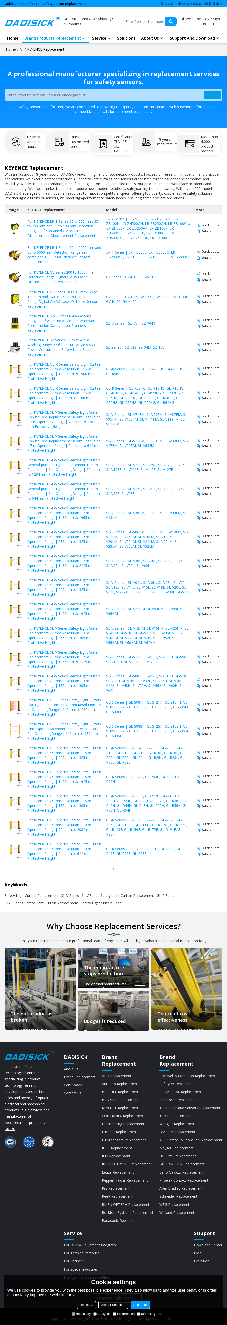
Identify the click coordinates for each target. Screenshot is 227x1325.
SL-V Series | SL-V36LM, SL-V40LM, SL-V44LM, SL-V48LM (147, 515)
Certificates (73, 1085)
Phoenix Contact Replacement (183, 1180)
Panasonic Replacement (121, 1220)
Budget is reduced (105, 1021)
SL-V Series (70, 895)
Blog (197, 1253)
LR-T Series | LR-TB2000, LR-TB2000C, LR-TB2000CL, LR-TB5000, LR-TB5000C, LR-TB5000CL (148, 254)
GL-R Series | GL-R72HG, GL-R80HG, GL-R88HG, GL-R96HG (145, 371)
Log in (206, 21)
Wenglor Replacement (177, 1123)
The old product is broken (31, 1017)
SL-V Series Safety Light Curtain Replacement (117, 895)
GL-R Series (166, 895)
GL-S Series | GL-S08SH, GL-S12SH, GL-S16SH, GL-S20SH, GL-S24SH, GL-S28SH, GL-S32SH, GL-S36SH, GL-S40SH (148, 731)
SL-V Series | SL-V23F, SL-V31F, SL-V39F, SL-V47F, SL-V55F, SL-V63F (147, 491)
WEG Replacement (174, 1204)
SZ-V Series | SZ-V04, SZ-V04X (130, 323)
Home (13, 38)
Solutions (126, 38)
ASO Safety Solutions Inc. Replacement (190, 1140)
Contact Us (72, 1093)
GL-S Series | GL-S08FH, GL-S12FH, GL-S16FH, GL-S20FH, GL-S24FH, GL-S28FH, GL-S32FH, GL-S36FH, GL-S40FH (148, 707)
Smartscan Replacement (179, 1099)
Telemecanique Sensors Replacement (189, 1107)
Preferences (124, 1314)
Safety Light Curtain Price (101, 903)
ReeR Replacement (117, 1196)
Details (206, 231)
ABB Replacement (116, 1075)
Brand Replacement (80, 1077)
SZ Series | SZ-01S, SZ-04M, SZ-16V (135, 347)
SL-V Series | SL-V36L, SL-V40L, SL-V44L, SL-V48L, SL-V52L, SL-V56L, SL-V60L (147, 563)
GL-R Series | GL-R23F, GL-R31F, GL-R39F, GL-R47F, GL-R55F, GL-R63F (144, 851)
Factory (169, 3)
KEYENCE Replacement (120, 1107)
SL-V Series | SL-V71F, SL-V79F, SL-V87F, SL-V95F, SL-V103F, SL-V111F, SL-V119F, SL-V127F (147, 467)
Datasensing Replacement (123, 1123)
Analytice (102, 1314)
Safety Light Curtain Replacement (32, 895)
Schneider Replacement (178, 1196)
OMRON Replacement (177, 1131)
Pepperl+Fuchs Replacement (125, 1180)
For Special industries (81, 1269)
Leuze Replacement (118, 1172)
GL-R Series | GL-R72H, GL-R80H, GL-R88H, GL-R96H (145, 779)
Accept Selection (113, 1305)
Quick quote (210, 225)
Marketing (146, 1314)
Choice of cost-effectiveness (174, 1017)
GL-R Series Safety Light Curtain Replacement (41, 903)
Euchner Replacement (119, 1131)
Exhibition (201, 1261)
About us (150, 38)
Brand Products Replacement (52, 38)
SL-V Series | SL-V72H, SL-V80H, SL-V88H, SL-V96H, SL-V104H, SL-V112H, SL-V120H (148, 659)
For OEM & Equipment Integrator (90, 1245)
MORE (10, 1128)
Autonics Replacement (120, 1083)
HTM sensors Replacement (124, 1140)
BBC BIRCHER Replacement (182, 1164)
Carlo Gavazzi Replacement (181, 1172)
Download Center (208, 1245)
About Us (71, 1069)
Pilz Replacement (116, 1188)
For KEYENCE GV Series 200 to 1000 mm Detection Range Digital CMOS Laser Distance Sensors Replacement (60, 277)
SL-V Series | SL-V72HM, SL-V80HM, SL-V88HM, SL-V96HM (148, 611)
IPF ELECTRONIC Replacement (127, 1164)
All (21, 49)
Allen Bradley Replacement (181, 1188)
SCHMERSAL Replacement (180, 1091)
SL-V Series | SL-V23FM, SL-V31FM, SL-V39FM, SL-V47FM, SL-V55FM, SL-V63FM (147, 443)
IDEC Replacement (117, 1148)
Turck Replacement (175, 1115)
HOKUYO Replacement (177, 1156)
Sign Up (216, 21)
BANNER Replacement (120, 1099)
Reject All (86, 1305)
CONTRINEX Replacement (123, 1115)
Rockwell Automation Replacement (187, 1075)
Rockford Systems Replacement (127, 1212)
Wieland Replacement (176, 1212)
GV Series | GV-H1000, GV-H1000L (133, 277)
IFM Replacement (116, 1156)
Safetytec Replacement (178, 1083)
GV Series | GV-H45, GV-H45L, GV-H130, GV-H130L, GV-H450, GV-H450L (147, 299)
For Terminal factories (82, 1253)
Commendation (191, 3)
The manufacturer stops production (105, 970)
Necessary (81, 1314)
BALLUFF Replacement (120, 1091)
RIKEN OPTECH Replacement (125, 1204)
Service (99, 38)
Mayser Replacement (176, 1148)
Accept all (140, 1305)
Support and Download (192, 38)
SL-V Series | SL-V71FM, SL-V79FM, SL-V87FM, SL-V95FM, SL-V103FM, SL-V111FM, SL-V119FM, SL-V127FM (147, 419)
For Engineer (74, 1261)
